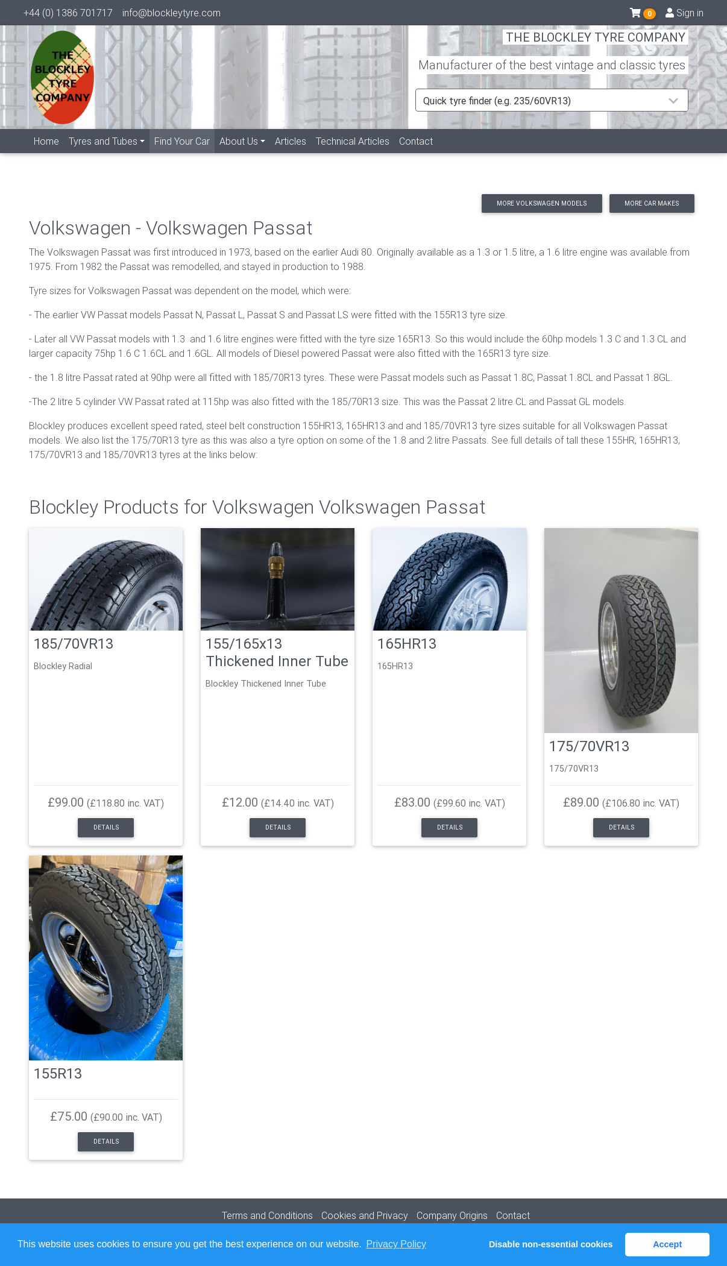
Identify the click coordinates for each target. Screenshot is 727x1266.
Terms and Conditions (267, 1215)
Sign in (684, 15)
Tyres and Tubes (103, 155)
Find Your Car (184, 154)
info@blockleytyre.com (171, 15)
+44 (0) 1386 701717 (68, 15)
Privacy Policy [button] (396, 1244)
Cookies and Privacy (364, 1215)
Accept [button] (667, 1244)
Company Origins (452, 1215)
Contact (416, 155)
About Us (238, 155)
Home (46, 155)
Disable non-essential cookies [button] (551, 1244)
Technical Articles (352, 155)
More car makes (652, 203)
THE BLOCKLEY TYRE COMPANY (595, 44)
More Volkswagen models (542, 203)
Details (106, 827)
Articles (290, 155)
